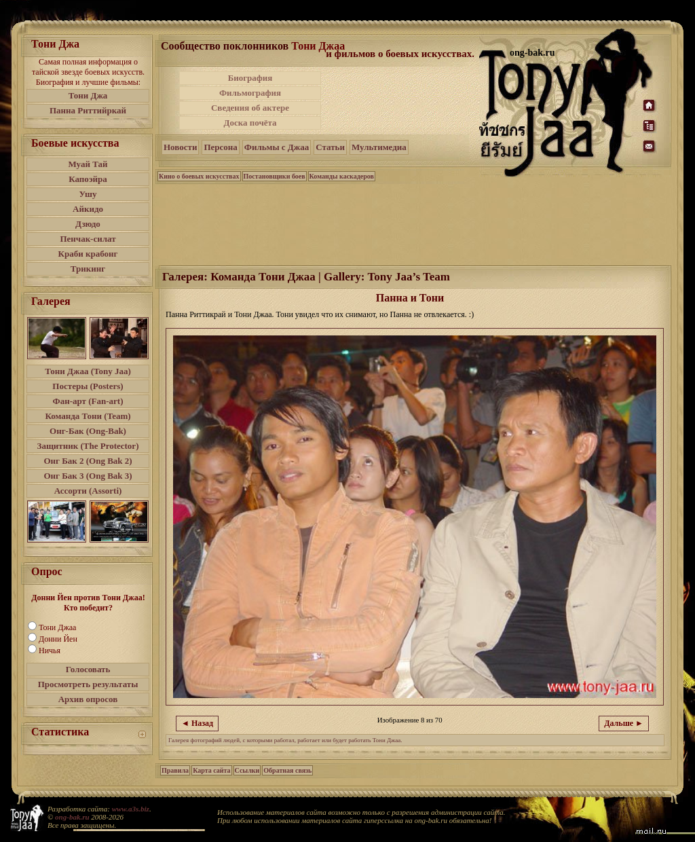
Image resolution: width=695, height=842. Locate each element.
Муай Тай (87, 164)
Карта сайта (211, 770)
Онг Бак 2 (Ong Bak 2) (87, 461)
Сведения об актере (250, 108)
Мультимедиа (379, 147)
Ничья (49, 650)
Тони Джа (88, 95)
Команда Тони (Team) (87, 416)
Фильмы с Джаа (276, 147)
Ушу (88, 194)
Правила (175, 770)
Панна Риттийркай (88, 110)
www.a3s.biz (130, 809)
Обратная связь (287, 770)
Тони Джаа (57, 627)
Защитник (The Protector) (88, 446)
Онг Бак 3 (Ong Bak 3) (87, 476)
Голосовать (88, 669)
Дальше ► (623, 723)
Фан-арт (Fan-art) (88, 401)
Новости (180, 147)
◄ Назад (197, 723)
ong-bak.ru (72, 817)
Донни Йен (58, 639)
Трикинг (88, 268)
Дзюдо (87, 224)
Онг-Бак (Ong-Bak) (88, 431)
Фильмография (250, 93)
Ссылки (247, 770)
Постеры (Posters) (87, 386)
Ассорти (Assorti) (88, 491)
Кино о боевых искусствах (199, 176)
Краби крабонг (88, 254)
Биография (250, 78)
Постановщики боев (274, 176)
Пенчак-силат (87, 239)
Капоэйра (88, 179)
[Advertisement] (401, 100)
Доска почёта (249, 122)
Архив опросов (88, 699)
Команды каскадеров (341, 176)
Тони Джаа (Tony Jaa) (88, 371)
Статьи (330, 147)
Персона (220, 147)
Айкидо (88, 209)
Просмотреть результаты (88, 684)
